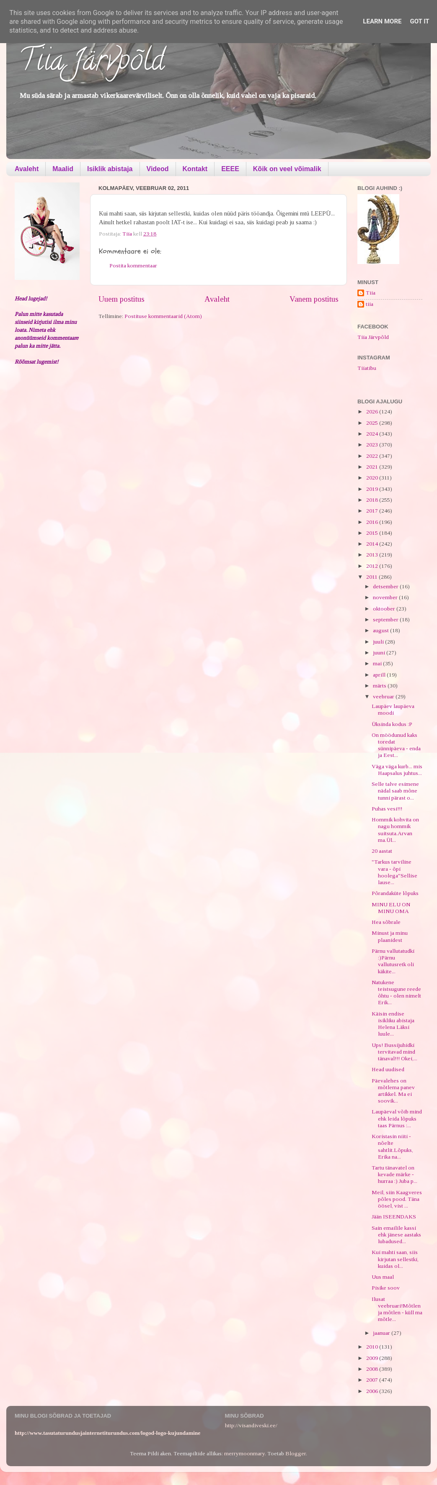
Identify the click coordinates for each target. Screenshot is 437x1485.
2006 (372, 1391)
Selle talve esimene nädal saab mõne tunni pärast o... (395, 790)
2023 (372, 444)
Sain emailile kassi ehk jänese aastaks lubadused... (396, 1234)
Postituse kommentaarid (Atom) (163, 316)
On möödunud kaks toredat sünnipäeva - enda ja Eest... (396, 745)
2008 (372, 1369)
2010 (372, 1347)
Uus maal (383, 1277)
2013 (372, 554)
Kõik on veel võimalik (287, 168)
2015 (372, 533)
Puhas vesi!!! (387, 808)
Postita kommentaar (133, 265)
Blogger (295, 1453)
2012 (372, 566)
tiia (369, 304)
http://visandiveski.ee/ (251, 1425)
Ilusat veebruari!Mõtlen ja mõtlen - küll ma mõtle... (397, 1309)
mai (378, 663)
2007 (372, 1380)
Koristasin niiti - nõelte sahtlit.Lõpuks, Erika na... (392, 1146)
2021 (372, 467)
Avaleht (27, 168)
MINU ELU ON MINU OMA (391, 907)
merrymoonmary (244, 1453)
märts (380, 685)
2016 (372, 522)
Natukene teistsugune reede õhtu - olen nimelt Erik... (396, 992)
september (386, 619)
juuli (379, 642)
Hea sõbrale (386, 922)
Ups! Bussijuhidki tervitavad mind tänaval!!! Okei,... (394, 1052)
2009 (372, 1358)
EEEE (230, 168)
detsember (386, 586)
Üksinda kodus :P (392, 724)
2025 (372, 423)
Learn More (382, 21)
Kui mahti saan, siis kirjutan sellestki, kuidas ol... (395, 1259)
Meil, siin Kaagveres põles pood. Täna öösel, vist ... (397, 1199)
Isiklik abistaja (110, 168)
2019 (372, 489)
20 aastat (382, 851)
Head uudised (388, 1069)
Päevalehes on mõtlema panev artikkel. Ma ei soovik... (393, 1090)
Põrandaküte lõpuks (395, 893)
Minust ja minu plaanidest (390, 936)
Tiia (370, 293)
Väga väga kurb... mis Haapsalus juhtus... (397, 769)
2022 (372, 456)
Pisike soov (386, 1288)
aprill (380, 675)
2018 (372, 500)
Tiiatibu (366, 368)
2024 (372, 434)
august (381, 630)
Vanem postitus (314, 299)
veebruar (384, 696)
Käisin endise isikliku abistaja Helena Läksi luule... (393, 1024)
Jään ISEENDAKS (394, 1216)
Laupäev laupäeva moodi (393, 709)
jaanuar (382, 1333)
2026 (372, 411)
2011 (372, 577)
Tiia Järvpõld (91, 63)
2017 (372, 511)
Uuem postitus (121, 299)
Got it (419, 21)
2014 (372, 544)
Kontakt (195, 168)
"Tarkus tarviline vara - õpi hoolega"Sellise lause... (394, 872)
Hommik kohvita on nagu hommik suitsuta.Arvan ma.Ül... (395, 829)
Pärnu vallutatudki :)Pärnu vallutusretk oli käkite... (393, 961)
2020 (372, 477)
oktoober (384, 608)
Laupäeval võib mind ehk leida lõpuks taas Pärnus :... (397, 1118)
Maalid (62, 168)
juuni (379, 652)
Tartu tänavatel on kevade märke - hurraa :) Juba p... (394, 1174)
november (386, 597)
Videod (158, 168)
